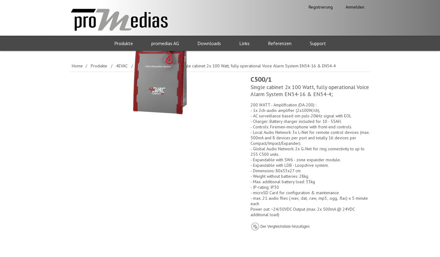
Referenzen (280, 43)
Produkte (123, 43)
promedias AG (165, 43)
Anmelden (355, 7)
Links (244, 43)
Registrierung (321, 7)
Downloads (209, 43)
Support (318, 43)
